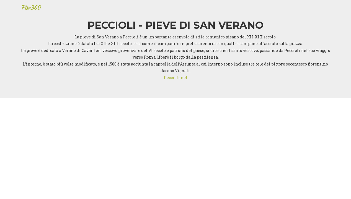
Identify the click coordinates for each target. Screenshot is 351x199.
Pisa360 (31, 9)
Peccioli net (175, 77)
